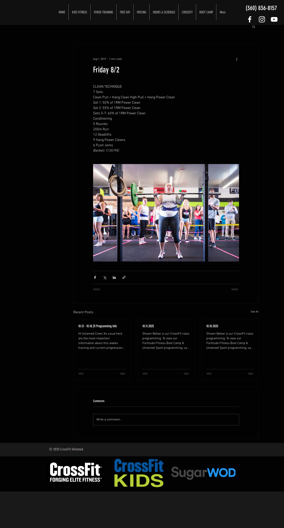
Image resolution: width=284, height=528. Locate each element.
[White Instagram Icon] (262, 19)
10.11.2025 (148, 326)
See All (255, 311)
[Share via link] (124, 277)
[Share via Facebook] (95, 277)
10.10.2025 (212, 326)
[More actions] (236, 59)
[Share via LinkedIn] (114, 277)
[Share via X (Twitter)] (104, 277)
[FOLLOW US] (250, 19)
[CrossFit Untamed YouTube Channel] (274, 19)
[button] (254, 26)
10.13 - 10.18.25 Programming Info (97, 326)
